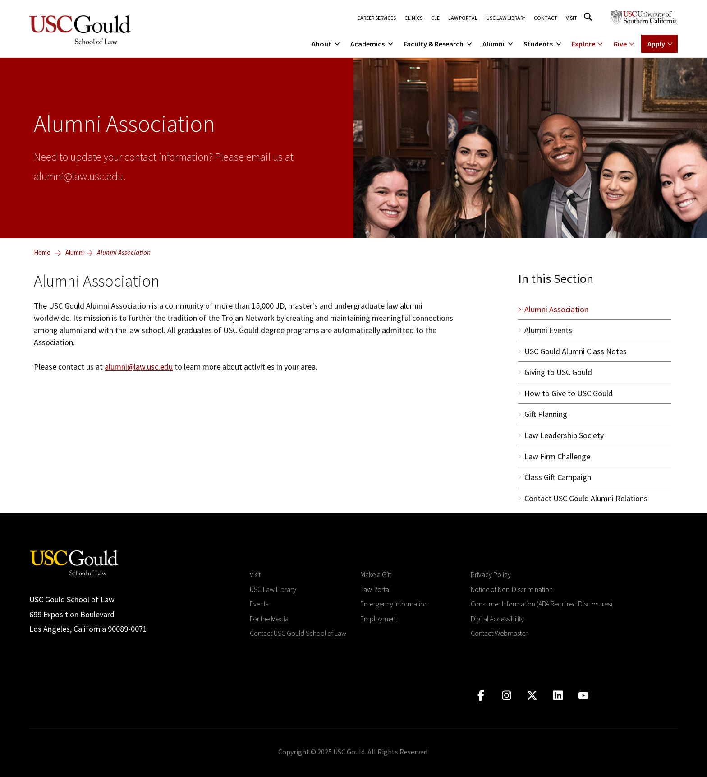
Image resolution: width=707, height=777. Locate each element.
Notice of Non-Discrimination (512, 589)
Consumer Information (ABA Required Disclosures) (541, 603)
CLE (435, 18)
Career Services (376, 18)
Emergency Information (394, 603)
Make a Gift (375, 574)
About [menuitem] (326, 43)
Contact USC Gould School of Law (298, 633)
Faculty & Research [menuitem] (438, 43)
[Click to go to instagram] (506, 695)
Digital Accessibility (497, 618)
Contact (545, 18)
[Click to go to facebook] (481, 695)
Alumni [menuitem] (498, 43)
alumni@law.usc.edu (139, 366)
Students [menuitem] (543, 43)
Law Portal (462, 18)
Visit (571, 18)
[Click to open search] (588, 17)
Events (259, 603)
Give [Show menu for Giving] (620, 43)
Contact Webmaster (499, 633)
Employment (378, 618)
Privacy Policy (491, 574)
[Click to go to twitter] (532, 695)
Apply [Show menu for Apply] (656, 43)
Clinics (413, 18)
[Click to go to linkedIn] (558, 695)
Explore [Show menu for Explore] (583, 43)
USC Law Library (505, 18)
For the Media (269, 618)
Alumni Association (124, 252)
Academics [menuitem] (372, 43)
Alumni (74, 252)
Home (42, 252)
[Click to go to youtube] (584, 695)
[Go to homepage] (74, 562)
